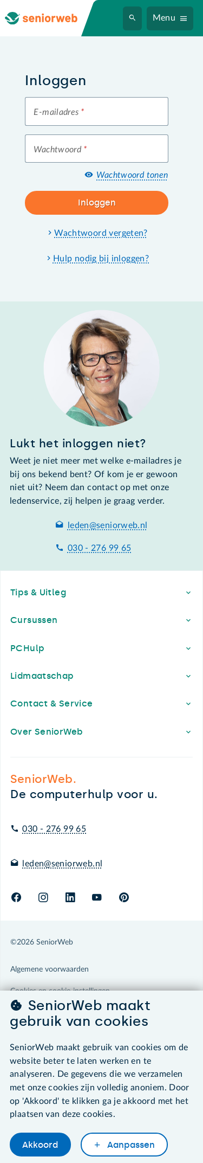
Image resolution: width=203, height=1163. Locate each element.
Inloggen (97, 202)
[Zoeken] (132, 18)
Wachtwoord (60, 149)
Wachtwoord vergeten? (101, 233)
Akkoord (40, 1145)
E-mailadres (59, 112)
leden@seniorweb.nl (108, 525)
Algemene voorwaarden (49, 969)
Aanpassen (130, 1145)
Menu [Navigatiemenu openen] (164, 18)
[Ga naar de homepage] (50, 18)
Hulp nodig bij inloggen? (101, 258)
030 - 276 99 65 (100, 548)
